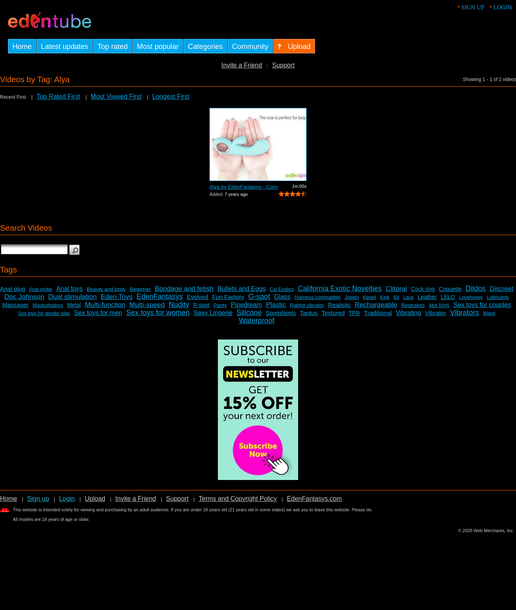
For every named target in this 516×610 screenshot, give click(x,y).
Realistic (339, 304)
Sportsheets (281, 313)
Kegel (369, 297)
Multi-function (105, 305)
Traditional (378, 312)
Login (502, 7)
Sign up (472, 7)
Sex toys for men (98, 312)
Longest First (170, 96)
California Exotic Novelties (340, 289)
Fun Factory (228, 296)
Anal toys (69, 288)
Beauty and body (106, 289)
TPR (354, 313)
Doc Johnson (24, 297)
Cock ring (423, 289)
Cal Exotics (282, 289)
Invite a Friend (241, 65)
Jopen (352, 297)
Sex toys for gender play (44, 313)
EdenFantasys (159, 297)
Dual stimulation (72, 297)
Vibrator (435, 312)
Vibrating (408, 312)
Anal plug (12, 288)
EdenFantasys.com (314, 498)
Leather (427, 297)
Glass (282, 296)
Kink (384, 297)
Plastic (276, 305)
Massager (15, 304)
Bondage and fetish (184, 289)
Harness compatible (318, 297)
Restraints (413, 305)
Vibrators (464, 313)
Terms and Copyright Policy (238, 498)
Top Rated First (58, 96)
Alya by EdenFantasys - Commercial (243, 187)
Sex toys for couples (482, 304)
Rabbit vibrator (307, 305)
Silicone (249, 313)
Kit (396, 297)
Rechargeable (376, 305)
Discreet (501, 288)
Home (8, 498)
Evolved (197, 296)
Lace (408, 297)
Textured (333, 312)
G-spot (259, 297)
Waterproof (256, 321)
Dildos (475, 289)
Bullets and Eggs (241, 288)
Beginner (140, 289)
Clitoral (396, 289)
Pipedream (246, 304)
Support (283, 65)
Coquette (450, 289)
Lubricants (498, 297)
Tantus (308, 312)
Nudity (179, 305)
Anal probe (40, 289)
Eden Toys (116, 297)
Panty (220, 305)
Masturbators (48, 305)
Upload (95, 498)
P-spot (201, 305)
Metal (74, 305)
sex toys (439, 305)
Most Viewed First (116, 96)
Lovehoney (471, 297)
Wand (489, 313)
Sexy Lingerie (213, 312)
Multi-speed (147, 305)
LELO (448, 297)
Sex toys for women (157, 313)
